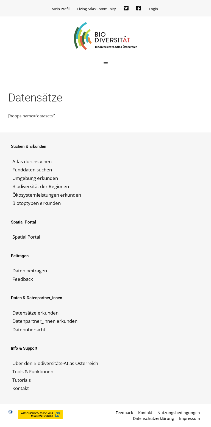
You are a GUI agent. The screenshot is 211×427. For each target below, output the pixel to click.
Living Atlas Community (96, 8)
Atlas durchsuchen (32, 161)
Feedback (22, 279)
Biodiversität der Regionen (40, 186)
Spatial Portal (26, 237)
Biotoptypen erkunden (36, 203)
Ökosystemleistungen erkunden (46, 195)
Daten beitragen (29, 270)
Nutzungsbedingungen (178, 412)
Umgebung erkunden (35, 178)
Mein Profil (61, 8)
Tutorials (21, 380)
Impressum (189, 418)
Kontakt (20, 388)
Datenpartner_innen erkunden (44, 321)
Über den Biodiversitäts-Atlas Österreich (55, 363)
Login (153, 8)
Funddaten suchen (32, 169)
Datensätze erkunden (35, 313)
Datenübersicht (28, 329)
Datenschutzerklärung (153, 418)
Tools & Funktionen (32, 371)
